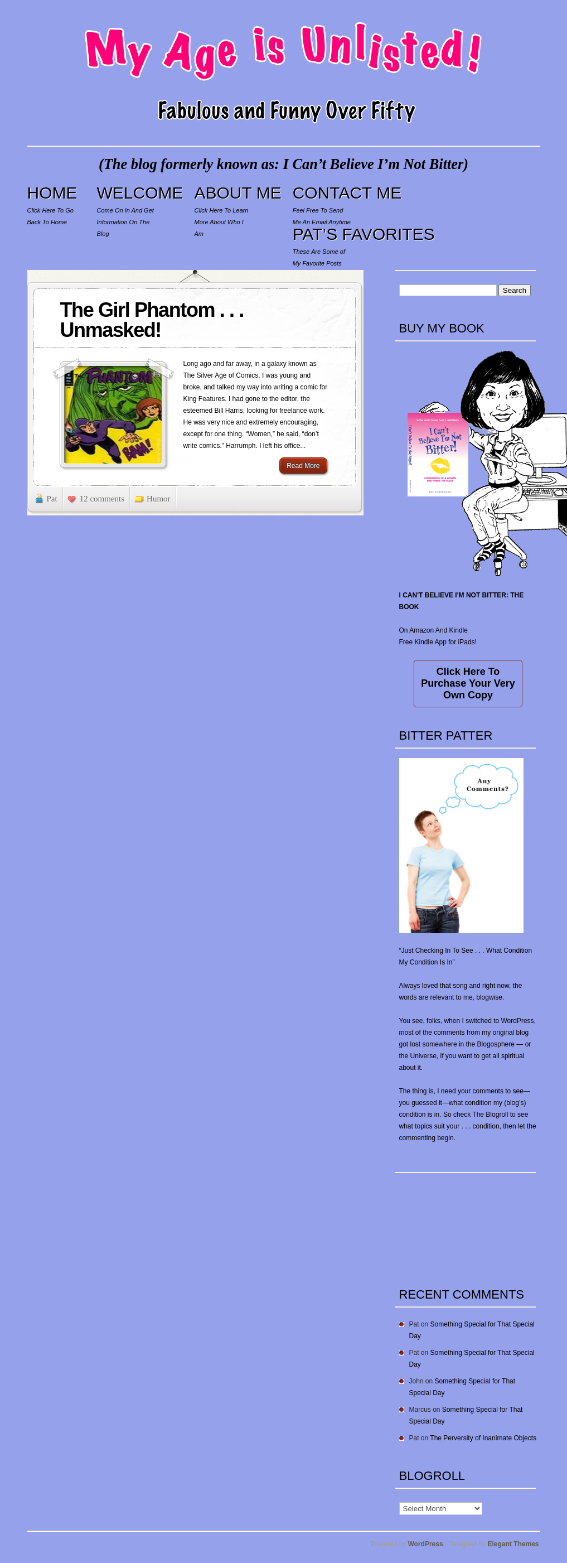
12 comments (102, 498)
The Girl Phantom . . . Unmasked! (152, 319)
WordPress (425, 1544)
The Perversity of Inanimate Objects (483, 1438)
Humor (159, 498)
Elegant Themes (513, 1544)
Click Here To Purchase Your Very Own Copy (468, 683)
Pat (52, 498)
